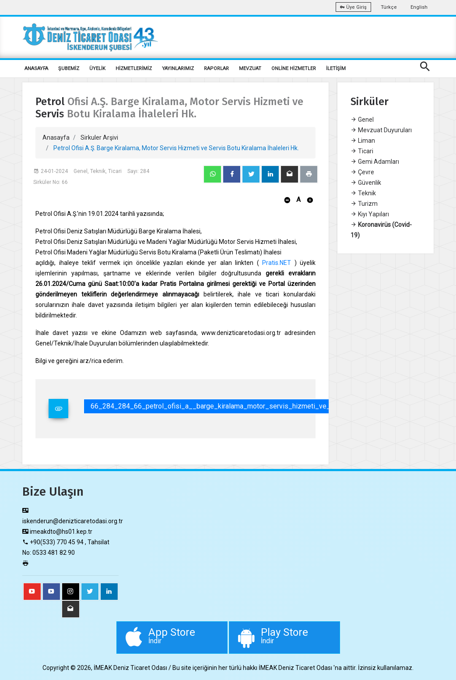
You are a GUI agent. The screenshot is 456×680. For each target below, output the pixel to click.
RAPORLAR (216, 68)
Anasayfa (56, 137)
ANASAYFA (36, 68)
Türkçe (389, 7)
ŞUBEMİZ (68, 68)
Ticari (362, 151)
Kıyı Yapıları (370, 214)
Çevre (362, 172)
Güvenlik (366, 182)
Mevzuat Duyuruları (381, 130)
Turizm (364, 203)
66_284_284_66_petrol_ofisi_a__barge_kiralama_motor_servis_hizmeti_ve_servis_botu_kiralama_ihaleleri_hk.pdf (269, 406)
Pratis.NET (276, 262)
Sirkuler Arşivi (99, 137)
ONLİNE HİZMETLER (293, 68)
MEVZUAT (250, 68)
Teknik (363, 193)
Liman (363, 140)
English (419, 7)
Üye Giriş (353, 7)
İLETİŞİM (336, 68)
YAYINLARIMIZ (178, 68)
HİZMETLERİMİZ (134, 68)
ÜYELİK (97, 68)
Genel (362, 119)
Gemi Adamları (375, 161)
